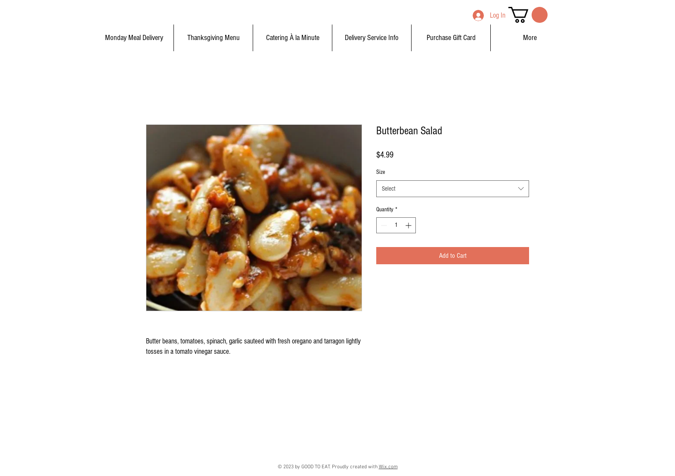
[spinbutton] (396, 225)
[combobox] (452, 188)
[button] (528, 15)
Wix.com (388, 467)
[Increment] (409, 225)
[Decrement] (383, 225)
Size (380, 172)
